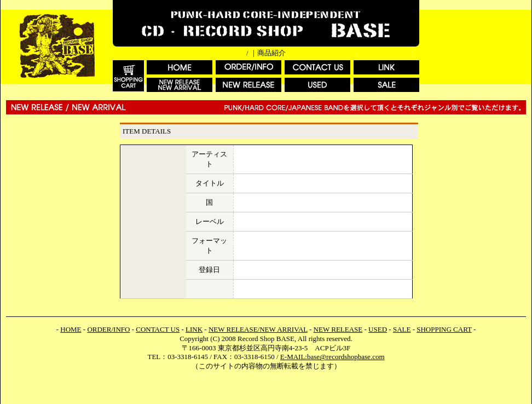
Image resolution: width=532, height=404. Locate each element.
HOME (70, 329)
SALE (402, 329)
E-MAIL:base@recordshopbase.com (332, 357)
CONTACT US (158, 329)
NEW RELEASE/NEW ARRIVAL (258, 329)
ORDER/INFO (108, 329)
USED (377, 329)
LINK (194, 329)
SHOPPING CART (444, 329)
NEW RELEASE (338, 329)
